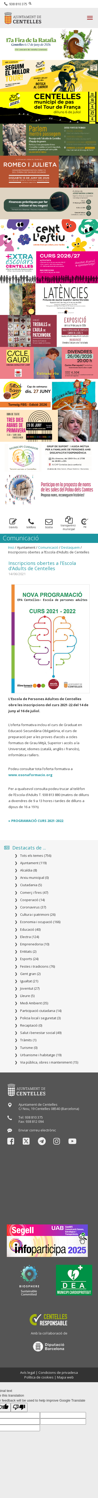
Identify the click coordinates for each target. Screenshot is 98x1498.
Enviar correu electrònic (37, 1130)
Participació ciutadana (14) (40, 1010)
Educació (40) (30, 929)
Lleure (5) (27, 995)
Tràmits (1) (28, 1040)
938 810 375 (15, 4)
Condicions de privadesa (58, 1372)
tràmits (13, 523)
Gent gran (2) (30, 973)
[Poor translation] (19, 1407)
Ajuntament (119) (33, 862)
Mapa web (65, 1377)
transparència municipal (69, 523)
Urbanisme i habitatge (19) (40, 1055)
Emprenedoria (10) (34, 944)
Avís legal (27, 1372)
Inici (11, 547)
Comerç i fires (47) (34, 892)
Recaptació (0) (31, 1025)
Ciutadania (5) (31, 885)
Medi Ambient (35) (34, 1003)
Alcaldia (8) (28, 870)
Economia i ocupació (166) (40, 921)
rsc (84, 523)
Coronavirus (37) (33, 907)
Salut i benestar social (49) (40, 1032)
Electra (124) (29, 936)
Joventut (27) (29, 988)
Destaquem (70, 547)
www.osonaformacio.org (30, 774)
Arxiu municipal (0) (34, 877)
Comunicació (48, 547)
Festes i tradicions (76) (37, 966)
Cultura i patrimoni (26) (37, 914)
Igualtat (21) (29, 981)
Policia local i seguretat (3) (40, 1018)
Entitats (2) (28, 951)
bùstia (49, 523)
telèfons (31, 523)
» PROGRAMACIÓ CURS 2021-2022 (35, 820)
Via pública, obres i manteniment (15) (49, 1062)
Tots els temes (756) (35, 855)
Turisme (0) (28, 1047)
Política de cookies (39, 1377)
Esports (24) (29, 958)
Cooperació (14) (32, 899)
